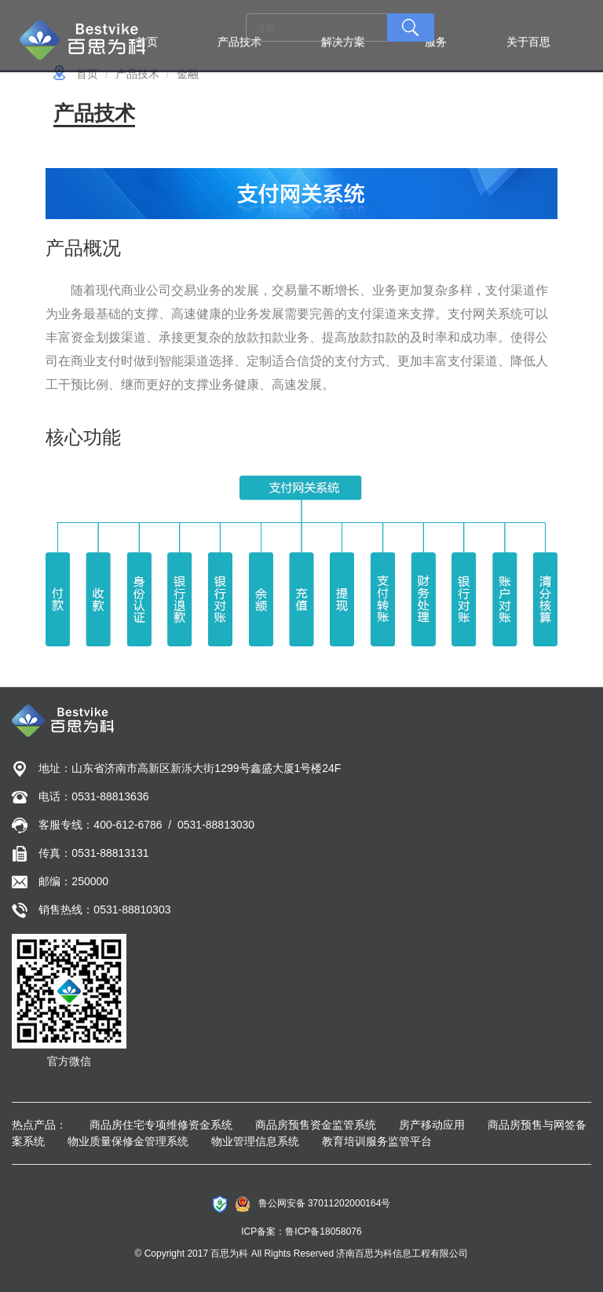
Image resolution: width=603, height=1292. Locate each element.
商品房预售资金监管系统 (315, 1124)
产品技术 (239, 41)
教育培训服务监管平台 (377, 1141)
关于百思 (528, 41)
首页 (147, 41)
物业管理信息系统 (255, 1141)
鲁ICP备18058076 (323, 1231)
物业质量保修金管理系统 (128, 1141)
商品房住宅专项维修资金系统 (161, 1124)
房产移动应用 (432, 1124)
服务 (436, 41)
